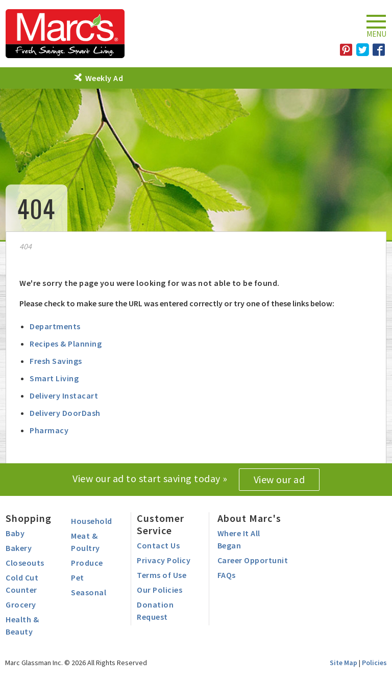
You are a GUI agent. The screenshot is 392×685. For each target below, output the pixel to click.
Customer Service (160, 524)
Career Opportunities (258, 560)
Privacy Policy (163, 560)
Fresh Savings (56, 361)
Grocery (21, 604)
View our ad (279, 479)
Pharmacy (49, 430)
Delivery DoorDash (65, 413)
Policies (374, 662)
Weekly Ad (104, 78)
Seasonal (88, 592)
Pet (77, 577)
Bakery (19, 548)
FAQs (226, 575)
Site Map (343, 662)
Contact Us (158, 545)
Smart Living (54, 378)
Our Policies (159, 590)
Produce (87, 563)
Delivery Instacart (64, 395)
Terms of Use (161, 575)
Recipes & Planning (66, 343)
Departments (55, 326)
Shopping (29, 518)
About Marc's (249, 518)
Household (91, 521)
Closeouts (25, 563)
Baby (15, 533)
